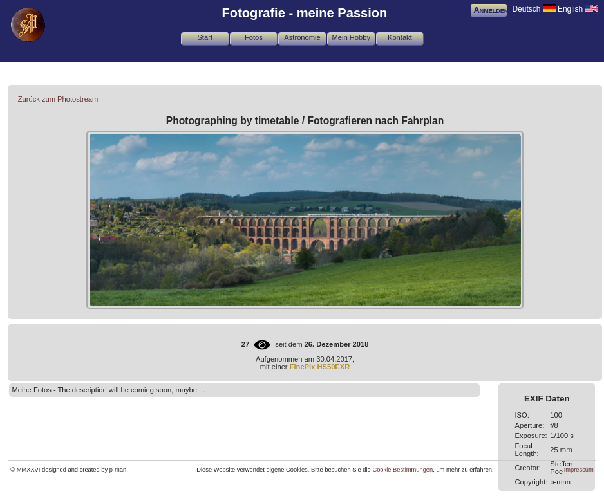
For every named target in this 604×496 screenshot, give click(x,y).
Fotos (254, 37)
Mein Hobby (351, 37)
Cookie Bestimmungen (402, 469)
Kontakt (400, 37)
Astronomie (302, 37)
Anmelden (490, 10)
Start (204, 37)
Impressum (579, 469)
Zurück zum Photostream (58, 99)
